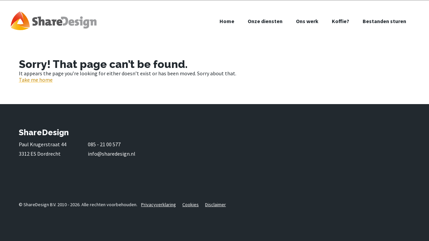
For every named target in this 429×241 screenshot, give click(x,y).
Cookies (190, 204)
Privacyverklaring (158, 204)
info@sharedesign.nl (111, 153)
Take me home (36, 79)
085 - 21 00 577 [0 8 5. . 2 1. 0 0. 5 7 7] (104, 144)
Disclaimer (215, 204)
